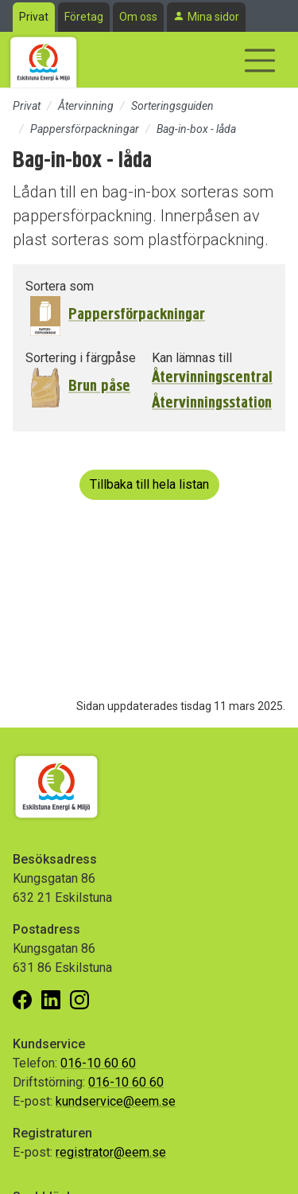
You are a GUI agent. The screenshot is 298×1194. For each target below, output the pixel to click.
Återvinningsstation (212, 402)
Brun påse (99, 386)
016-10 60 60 (98, 1063)
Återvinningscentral (212, 377)
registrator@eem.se (111, 1152)
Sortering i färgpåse (80, 357)
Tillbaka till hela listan (149, 484)
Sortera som (59, 286)
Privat (33, 16)
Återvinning (86, 106)
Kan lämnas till (192, 357)
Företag (83, 16)
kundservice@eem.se (116, 1101)
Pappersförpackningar (84, 129)
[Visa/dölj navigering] (259, 60)
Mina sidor (213, 16)
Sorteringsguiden (172, 106)
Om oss (138, 16)
